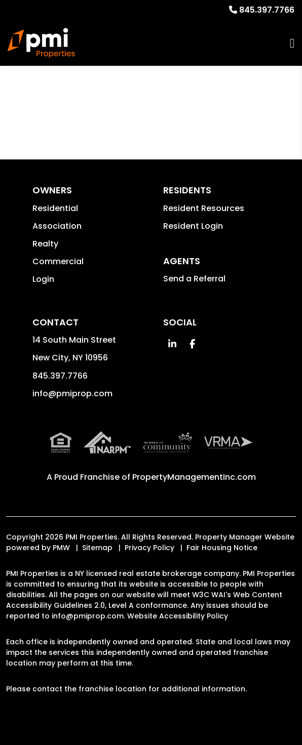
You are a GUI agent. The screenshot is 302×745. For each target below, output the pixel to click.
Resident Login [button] (193, 226)
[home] (41, 43)
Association (57, 226)
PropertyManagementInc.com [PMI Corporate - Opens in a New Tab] (194, 477)
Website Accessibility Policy (177, 616)
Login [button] (43, 279)
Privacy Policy (149, 548)
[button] (172, 344)
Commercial (58, 261)
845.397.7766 (266, 10)
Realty (45, 244)
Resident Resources (203, 208)
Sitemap (97, 548)
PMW (61, 548)
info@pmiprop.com (72, 393)
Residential (55, 208)
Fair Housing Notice (221, 548)
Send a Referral (194, 278)
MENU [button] (292, 43)
